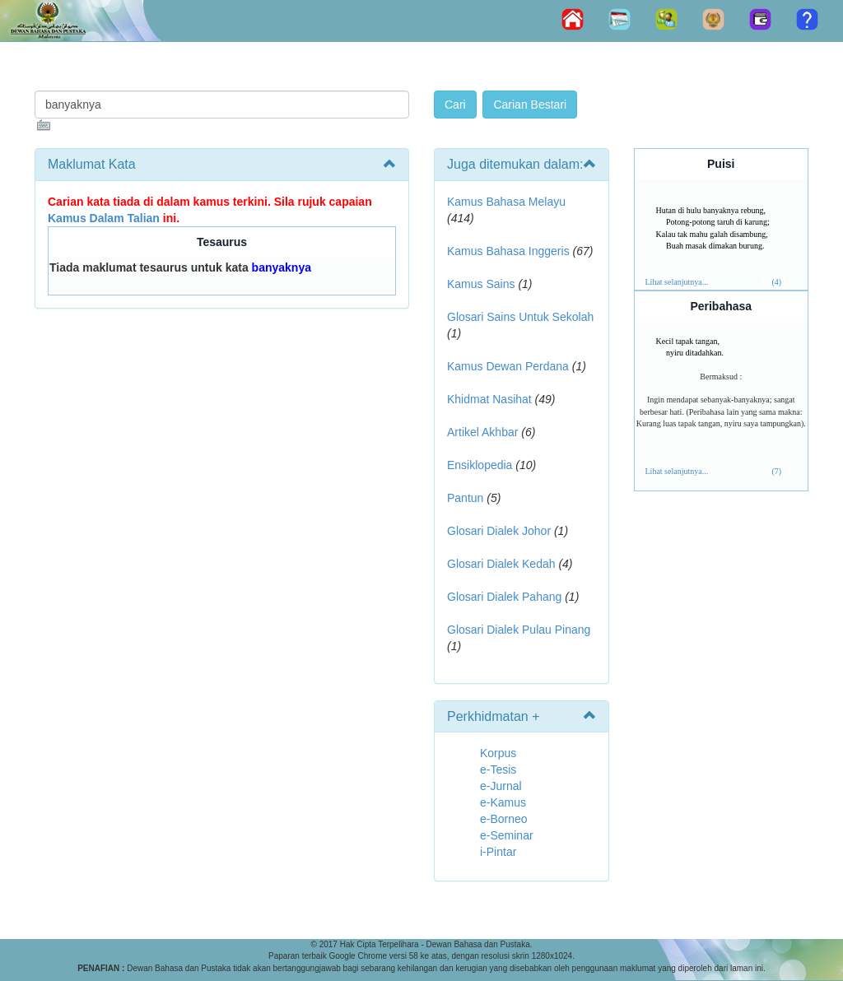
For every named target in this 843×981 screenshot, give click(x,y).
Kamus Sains (481, 284)
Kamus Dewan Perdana (508, 366)
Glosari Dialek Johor (499, 530)
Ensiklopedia (479, 465)
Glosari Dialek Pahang (504, 596)
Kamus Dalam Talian (104, 218)
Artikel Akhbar (482, 432)
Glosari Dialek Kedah (501, 563)
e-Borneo (504, 818)
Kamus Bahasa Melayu (506, 201)
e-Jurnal (501, 786)
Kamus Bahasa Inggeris (508, 251)
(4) (776, 281)
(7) (776, 471)
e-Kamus (503, 802)
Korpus (498, 753)
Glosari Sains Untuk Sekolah (520, 316)
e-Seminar (506, 835)
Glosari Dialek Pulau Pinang (518, 629)
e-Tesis (498, 769)
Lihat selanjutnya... (677, 281)
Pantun (465, 497)
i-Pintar (498, 851)
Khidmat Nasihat (489, 399)
